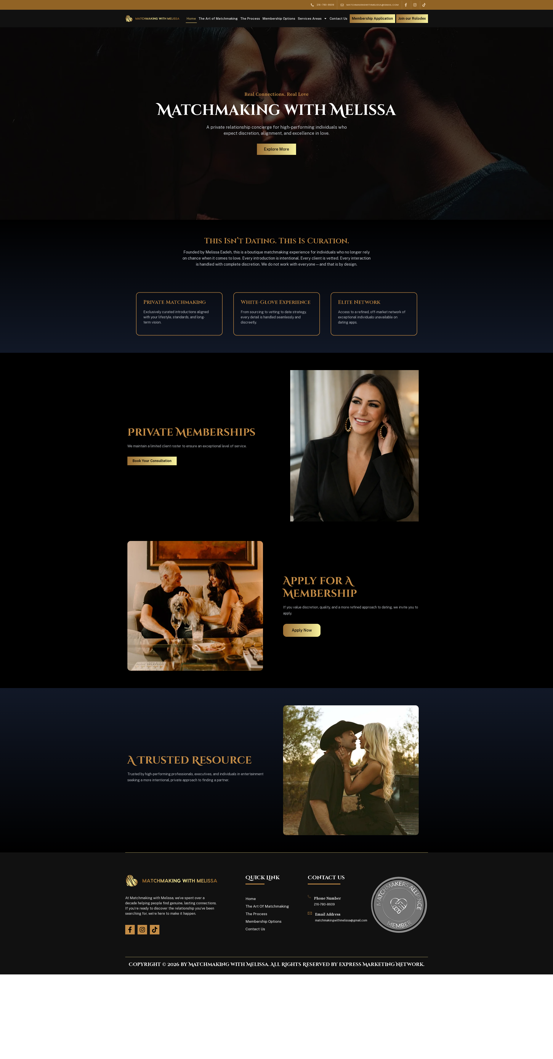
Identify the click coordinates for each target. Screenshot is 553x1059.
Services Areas (312, 18)
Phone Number (327, 898)
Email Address (327, 914)
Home (191, 18)
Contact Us (338, 18)
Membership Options (279, 18)
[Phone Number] (309, 896)
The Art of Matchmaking (218, 18)
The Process (250, 18)
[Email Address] (310, 913)
